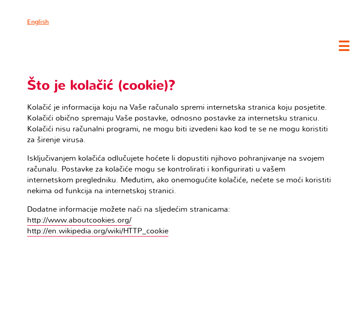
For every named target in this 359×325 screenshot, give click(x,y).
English (38, 22)
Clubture (90, 45)
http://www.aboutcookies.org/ (79, 220)
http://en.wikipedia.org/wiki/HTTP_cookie (97, 231)
